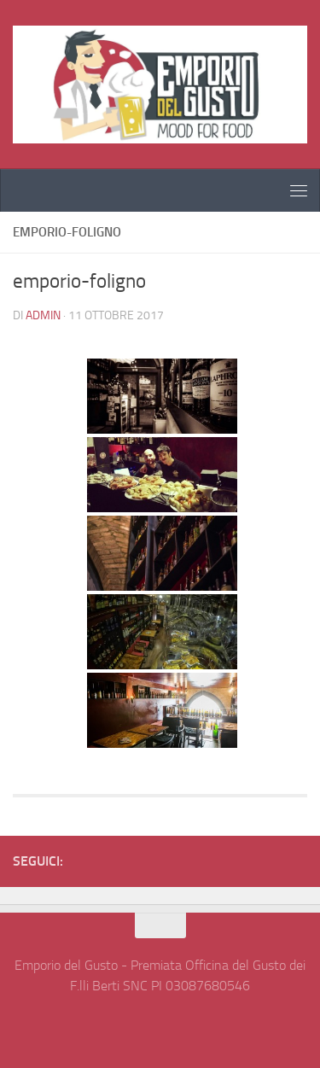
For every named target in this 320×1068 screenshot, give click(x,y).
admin (43, 315)
